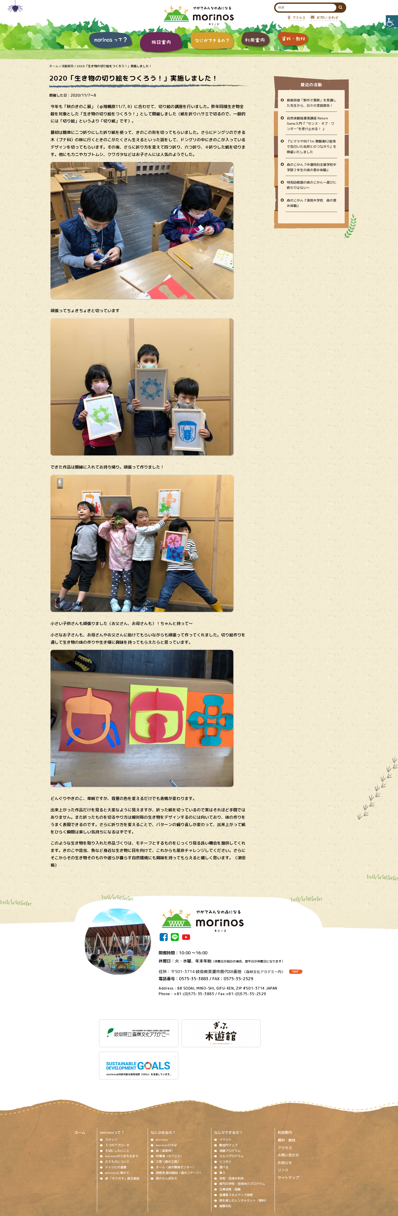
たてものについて (117, 1123)
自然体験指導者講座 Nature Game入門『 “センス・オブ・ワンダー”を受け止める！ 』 (310, 123)
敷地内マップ (228, 1106)
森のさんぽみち (166, 1139)
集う (222, 1134)
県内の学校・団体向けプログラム (242, 1145)
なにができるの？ (228, 1094)
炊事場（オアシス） (169, 1117)
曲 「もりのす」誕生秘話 (122, 1139)
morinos (162, 1101)
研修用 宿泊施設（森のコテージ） (179, 1134)
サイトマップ (288, 1139)
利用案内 (285, 1094)
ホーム (53, 66)
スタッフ (111, 1101)
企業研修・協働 (230, 1151)
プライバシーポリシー (240, 1184)
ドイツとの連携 (115, 1128)
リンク (283, 1131)
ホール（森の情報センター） (175, 1128)
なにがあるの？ (163, 1094)
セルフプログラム (231, 1117)
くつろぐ (225, 1123)
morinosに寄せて (117, 1134)
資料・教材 (286, 1101)
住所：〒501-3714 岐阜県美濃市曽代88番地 (222, 971)
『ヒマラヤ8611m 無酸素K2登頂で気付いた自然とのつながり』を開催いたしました (311, 146)
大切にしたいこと (117, 1112)
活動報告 (67, 66)
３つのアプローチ (117, 1106)
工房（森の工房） (168, 1123)
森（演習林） (165, 1112)
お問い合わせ (288, 1116)
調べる (223, 1128)
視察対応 (225, 1167)
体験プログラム (230, 1112)
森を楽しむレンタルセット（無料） (243, 1161)
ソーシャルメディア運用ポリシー (196, 1184)
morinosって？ (112, 1094)
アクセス (285, 1108)
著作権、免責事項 (155, 1184)
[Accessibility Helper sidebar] (392, 21)
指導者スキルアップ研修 (236, 1156)
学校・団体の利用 (231, 1139)
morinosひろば (166, 1106)
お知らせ (285, 1123)
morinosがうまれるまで (121, 1117)
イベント (225, 1101)
